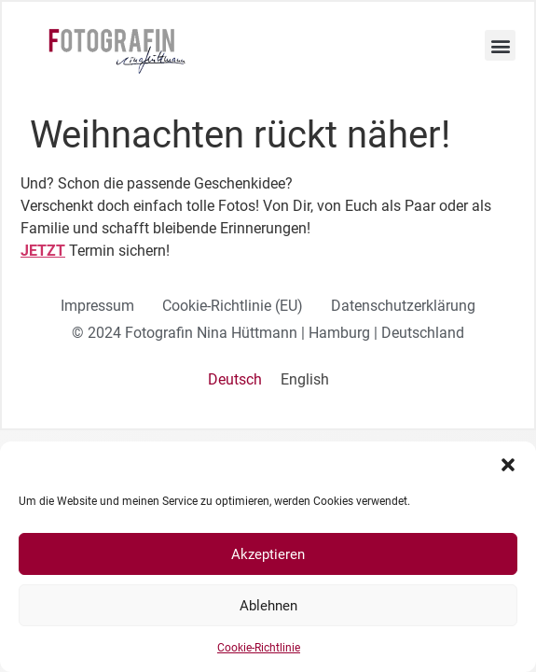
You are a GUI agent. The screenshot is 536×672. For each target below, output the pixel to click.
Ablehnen (268, 605)
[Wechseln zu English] (304, 380)
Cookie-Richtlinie (258, 647)
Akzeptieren (268, 554)
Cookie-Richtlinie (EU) (232, 306)
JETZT (43, 250)
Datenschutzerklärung (403, 306)
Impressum (97, 306)
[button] (508, 464)
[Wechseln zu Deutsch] (235, 380)
